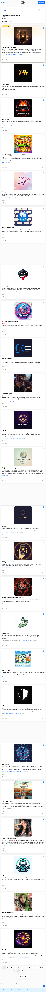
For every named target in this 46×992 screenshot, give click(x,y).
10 (14, 970)
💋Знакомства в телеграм (10, 321)
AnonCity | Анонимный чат (10, 286)
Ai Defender (5, 706)
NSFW (42, 10)
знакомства (5, 197)
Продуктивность (25, 640)
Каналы (11, 989)
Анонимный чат (6, 291)
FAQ (42, 989)
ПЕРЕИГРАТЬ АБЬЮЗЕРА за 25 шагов (13, 597)
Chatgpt (7, 845)
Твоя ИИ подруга (7, 393)
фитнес (13, 125)
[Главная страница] (4, 2)
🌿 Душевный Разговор (9, 468)
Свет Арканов (6, 950)
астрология (5, 438)
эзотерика (21, 54)
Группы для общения (8, 227)
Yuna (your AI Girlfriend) (9, 838)
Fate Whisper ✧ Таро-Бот (9, 47)
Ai (2, 845)
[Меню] (2, 2)
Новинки (4, 21)
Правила (18, 983)
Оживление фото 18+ (8, 912)
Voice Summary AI (7, 358)
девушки (14, 401)
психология (5, 475)
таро (10, 438)
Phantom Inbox (6, 84)
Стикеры (34, 989)
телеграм (12, 197)
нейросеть (18, 771)
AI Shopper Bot (6, 764)
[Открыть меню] (21, 984)
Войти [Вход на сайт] (41, 2)
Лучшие (10, 21)
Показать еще (23, 976)
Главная (3, 989)
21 (22, 970)
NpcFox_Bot (5, 119)
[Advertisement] (23, 254)
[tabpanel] (23, 506)
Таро (3, 54)
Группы (26, 989)
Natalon (4, 526)
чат (16, 197)
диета (3, 162)
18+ (3, 401)
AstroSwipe (5, 431)
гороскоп (15, 54)
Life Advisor (5, 633)
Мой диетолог (6, 670)
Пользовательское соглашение (8, 983)
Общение (4, 234)
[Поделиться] (6, 59)
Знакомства (23, 438)
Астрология (9, 54)
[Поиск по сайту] (19, 2)
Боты (19, 989)
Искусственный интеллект (13, 713)
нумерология (26, 957)
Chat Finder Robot (7, 801)
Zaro (3, 875)
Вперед (40, 967)
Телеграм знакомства (8, 192)
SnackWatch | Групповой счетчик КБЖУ (13, 155)
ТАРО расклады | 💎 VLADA (10, 562)
